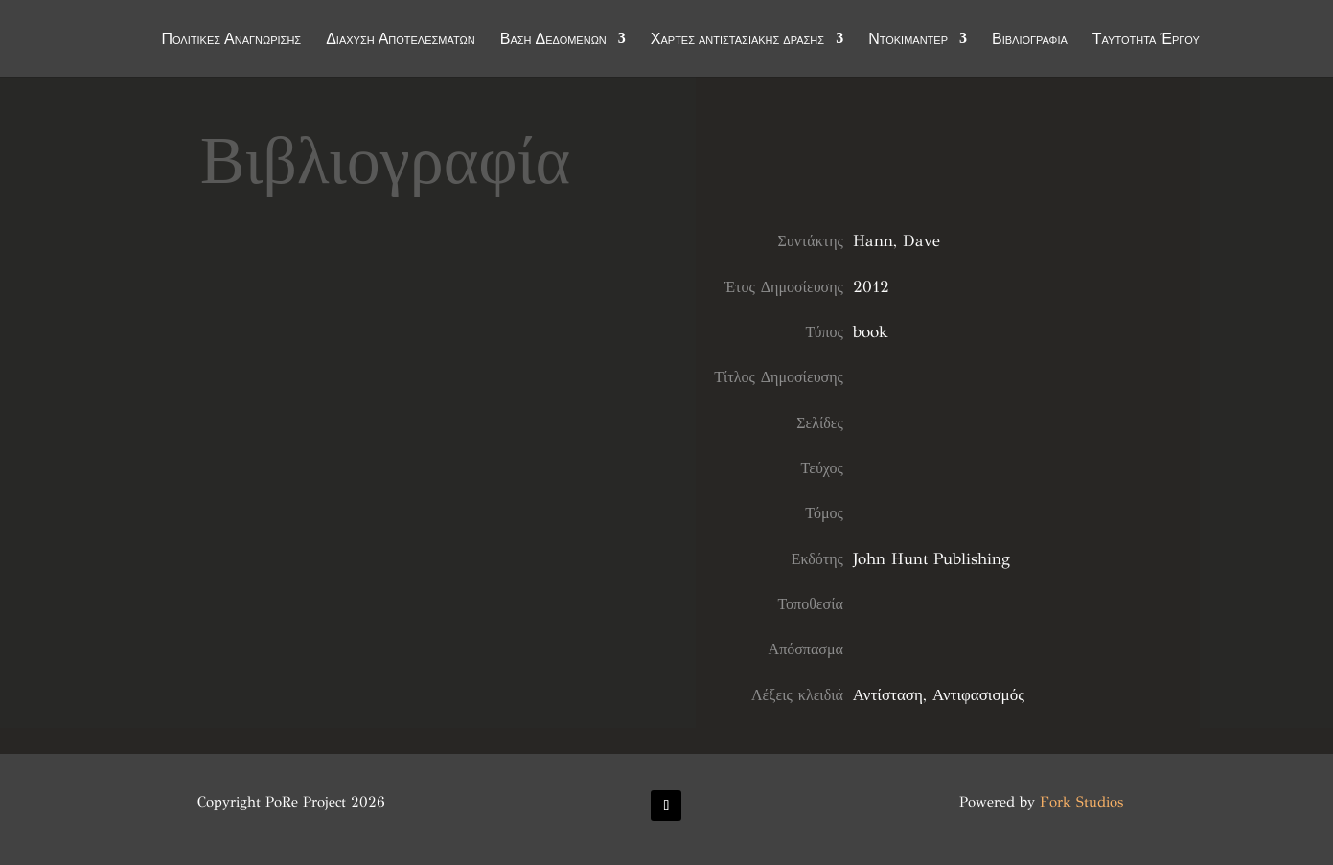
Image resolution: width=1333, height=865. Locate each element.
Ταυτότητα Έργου (1146, 40)
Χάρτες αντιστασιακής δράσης (737, 40)
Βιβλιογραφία (1030, 40)
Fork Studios (1081, 801)
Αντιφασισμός (978, 695)
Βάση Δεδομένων (553, 40)
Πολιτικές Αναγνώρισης (231, 40)
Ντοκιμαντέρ (908, 40)
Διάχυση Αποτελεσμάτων (400, 40)
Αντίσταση (888, 695)
